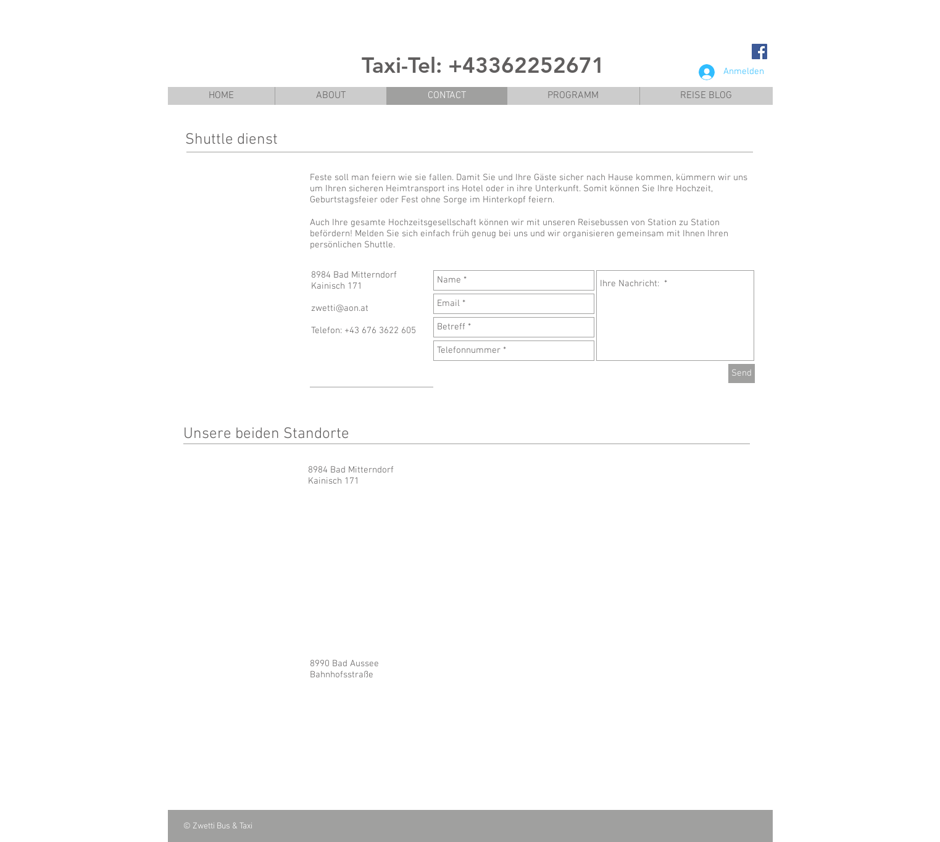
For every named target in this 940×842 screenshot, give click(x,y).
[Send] (741, 373)
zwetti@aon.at (339, 308)
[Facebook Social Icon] (759, 51)
